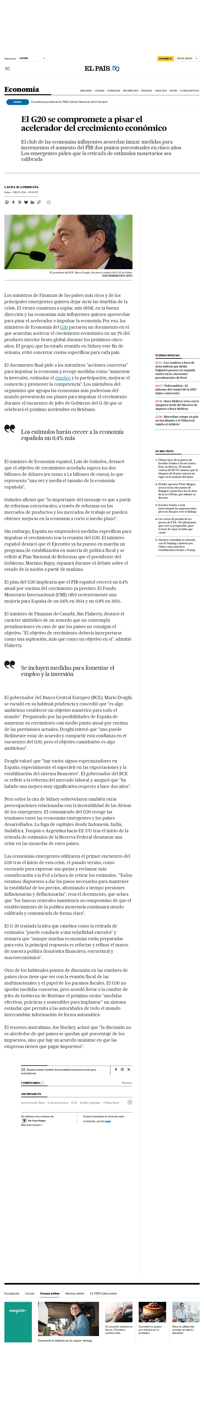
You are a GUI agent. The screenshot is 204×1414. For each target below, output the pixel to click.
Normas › (127, 1082)
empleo (63, 378)
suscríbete (165, 58)
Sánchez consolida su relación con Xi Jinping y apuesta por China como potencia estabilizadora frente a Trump (176, 545)
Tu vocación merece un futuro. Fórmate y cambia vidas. (118, 1329)
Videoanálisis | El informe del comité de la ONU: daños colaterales (176, 389)
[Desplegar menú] (7, 68)
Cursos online (49, 1293)
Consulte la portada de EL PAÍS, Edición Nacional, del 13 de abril (69, 101)
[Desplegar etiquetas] (129, 1102)
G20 (64, 327)
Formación (113, 90)
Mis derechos (130, 90)
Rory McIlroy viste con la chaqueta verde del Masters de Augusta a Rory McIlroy (177, 405)
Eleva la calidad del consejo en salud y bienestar (183, 1329)
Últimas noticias (167, 355)
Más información (32, 1125)
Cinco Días (161, 90)
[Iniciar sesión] (187, 58)
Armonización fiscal (32, 1102)
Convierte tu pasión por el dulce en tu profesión (150, 1329)
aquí (108, 1121)
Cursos (29, 1293)
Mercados (86, 90)
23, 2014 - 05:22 (25, 192)
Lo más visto (164, 451)
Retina (173, 90)
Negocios (146, 90)
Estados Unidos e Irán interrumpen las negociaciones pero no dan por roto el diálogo (177, 508)
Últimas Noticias (189, 90)
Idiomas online (74, 1293)
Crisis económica (58, 1102)
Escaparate (11, 1293)
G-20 (74, 1102)
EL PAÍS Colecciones (103, 1293)
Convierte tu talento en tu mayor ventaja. (65, 1340)
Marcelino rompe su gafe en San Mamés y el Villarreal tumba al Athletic (176, 420)
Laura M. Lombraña (21, 187)
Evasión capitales (90, 1102)
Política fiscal (111, 1102)
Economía (21, 90)
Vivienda (99, 90)
